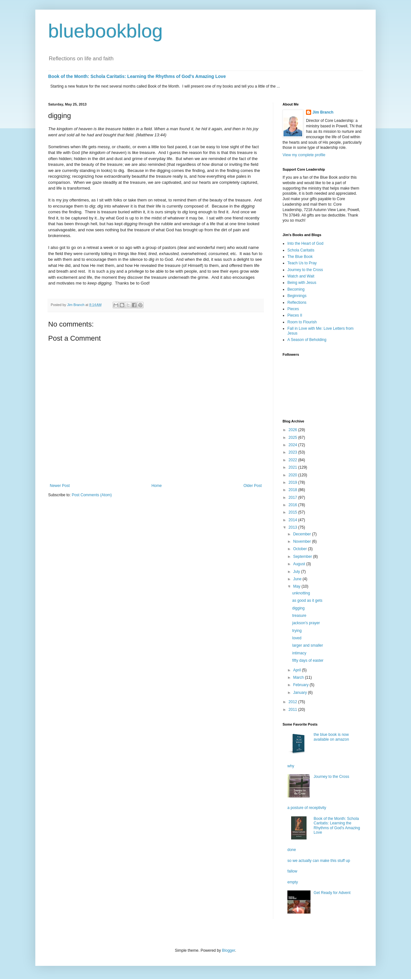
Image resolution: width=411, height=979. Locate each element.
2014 (293, 520)
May (297, 586)
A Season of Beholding (306, 339)
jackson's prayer (306, 623)
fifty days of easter (307, 660)
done (291, 849)
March (299, 677)
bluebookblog (105, 31)
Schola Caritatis (300, 250)
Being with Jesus (301, 282)
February (301, 685)
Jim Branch (322, 112)
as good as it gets (307, 600)
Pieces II (294, 315)
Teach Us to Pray (302, 263)
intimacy (299, 653)
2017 (293, 497)
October (300, 549)
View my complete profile (304, 155)
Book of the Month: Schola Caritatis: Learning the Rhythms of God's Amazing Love (137, 76)
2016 (293, 505)
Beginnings (296, 296)
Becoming (295, 289)
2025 (293, 437)
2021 (293, 467)
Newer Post (60, 485)
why (290, 766)
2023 (293, 452)
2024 (293, 445)
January (300, 692)
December (302, 534)
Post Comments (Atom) (92, 495)
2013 (293, 527)
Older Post (252, 485)
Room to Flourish (302, 322)
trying (297, 630)
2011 (293, 709)
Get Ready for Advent (332, 892)
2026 (293, 430)
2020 (293, 475)
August (299, 564)
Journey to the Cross (305, 270)
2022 (293, 460)
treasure (299, 615)
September (303, 556)
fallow (292, 871)
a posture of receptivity (306, 807)
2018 (293, 490)
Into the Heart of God (305, 243)
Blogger (228, 950)
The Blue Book (300, 256)
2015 (293, 512)
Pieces (293, 309)
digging (298, 608)
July (297, 571)
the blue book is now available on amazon (331, 736)
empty (292, 882)
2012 (293, 702)
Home (157, 485)
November (302, 541)
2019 (293, 482)
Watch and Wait (300, 276)
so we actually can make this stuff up (318, 860)
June (297, 579)
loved (297, 638)
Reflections (296, 302)
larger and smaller (307, 645)
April (297, 670)
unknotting (301, 593)
